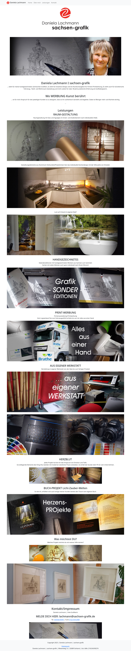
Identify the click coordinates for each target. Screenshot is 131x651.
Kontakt (54, 3)
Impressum (65, 646)
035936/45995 (59, 620)
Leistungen (46, 3)
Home (30, 3)
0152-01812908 (74, 620)
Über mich (37, 3)
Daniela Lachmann (16, 2)
